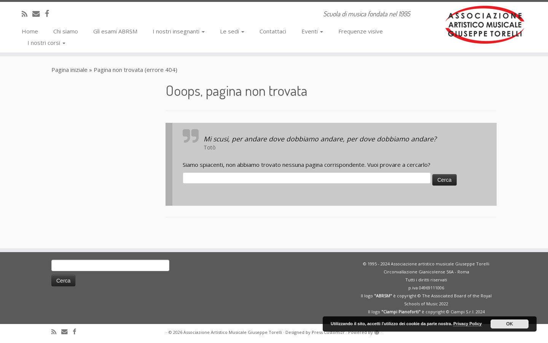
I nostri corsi (46, 42)
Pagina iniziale (69, 69)
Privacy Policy (467, 323)
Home (30, 31)
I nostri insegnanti (179, 31)
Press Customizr (328, 332)
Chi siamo (65, 31)
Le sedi (232, 31)
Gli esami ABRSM (115, 31)
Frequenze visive (360, 31)
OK (509, 324)
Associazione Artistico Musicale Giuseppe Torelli (232, 332)
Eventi (312, 31)
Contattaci (273, 31)
